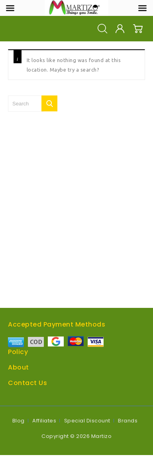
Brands (127, 420)
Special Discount (87, 420)
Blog (18, 420)
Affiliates (44, 420)
